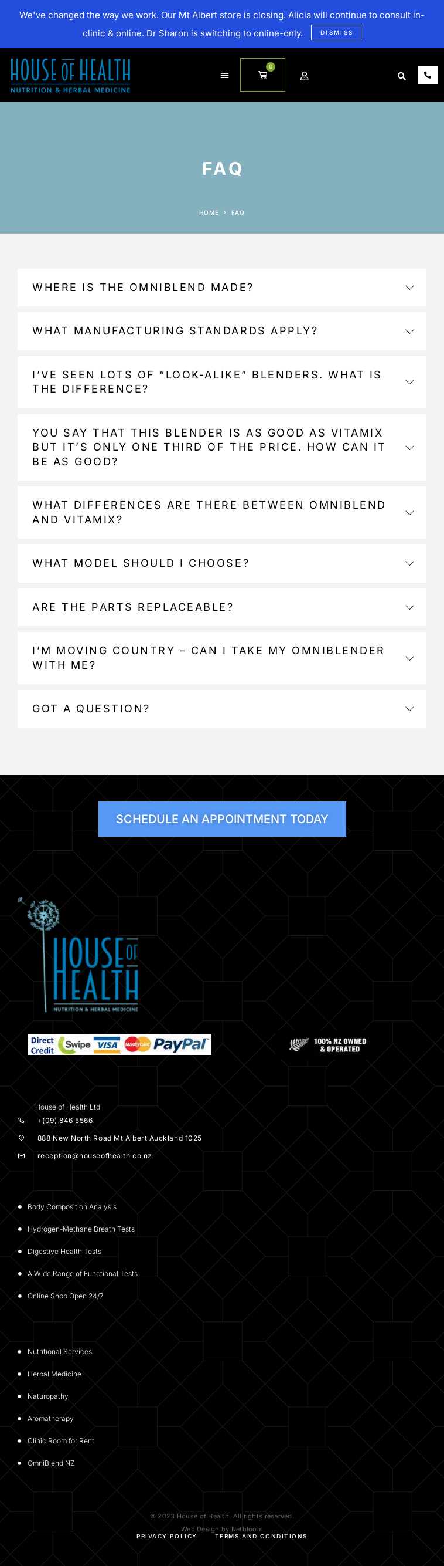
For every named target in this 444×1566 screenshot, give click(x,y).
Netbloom (247, 1529)
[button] (224, 75)
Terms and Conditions (261, 1536)
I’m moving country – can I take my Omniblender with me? (223, 657)
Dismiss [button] (337, 32)
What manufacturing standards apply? (223, 330)
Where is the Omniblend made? (223, 287)
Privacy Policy (166, 1536)
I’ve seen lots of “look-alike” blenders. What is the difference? (223, 381)
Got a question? (223, 708)
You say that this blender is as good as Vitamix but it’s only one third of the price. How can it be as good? (223, 447)
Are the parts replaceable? (223, 607)
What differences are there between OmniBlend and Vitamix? (223, 512)
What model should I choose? (223, 563)
